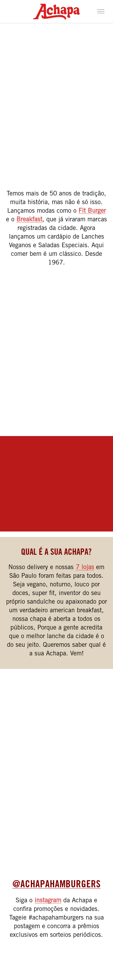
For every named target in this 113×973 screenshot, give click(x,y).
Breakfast (29, 220)
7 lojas (85, 568)
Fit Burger (92, 211)
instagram (48, 901)
